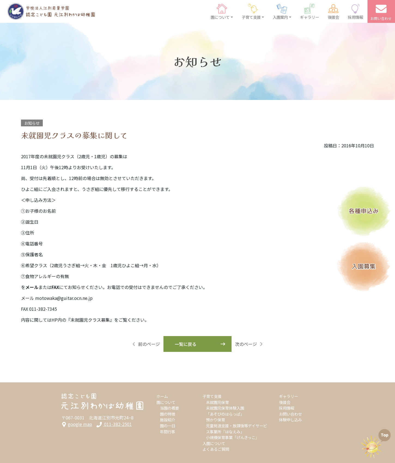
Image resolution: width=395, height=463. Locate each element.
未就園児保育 (217, 402)
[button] (221, 11)
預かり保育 (215, 419)
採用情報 (286, 408)
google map (76, 424)
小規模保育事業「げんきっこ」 (232, 437)
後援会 (284, 402)
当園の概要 (169, 408)
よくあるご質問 (215, 449)
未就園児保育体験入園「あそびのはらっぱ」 (225, 411)
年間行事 (167, 431)
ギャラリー (288, 396)
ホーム (162, 396)
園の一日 (167, 425)
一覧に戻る (185, 344)
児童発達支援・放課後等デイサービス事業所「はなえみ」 (236, 428)
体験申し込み (290, 419)
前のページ (146, 344)
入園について (213, 443)
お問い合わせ (290, 414)
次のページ (249, 344)
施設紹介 (167, 419)
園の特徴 (167, 414)
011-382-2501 (114, 424)
